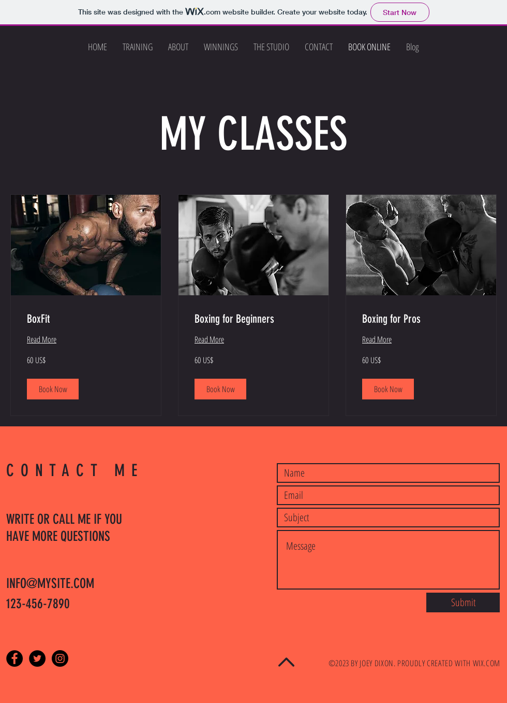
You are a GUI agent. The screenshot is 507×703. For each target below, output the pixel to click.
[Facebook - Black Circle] (14, 658)
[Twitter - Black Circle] (37, 658)
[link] (86, 318)
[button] (53, 389)
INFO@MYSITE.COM (50, 584)
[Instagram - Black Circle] (60, 658)
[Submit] (463, 602)
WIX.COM (486, 663)
